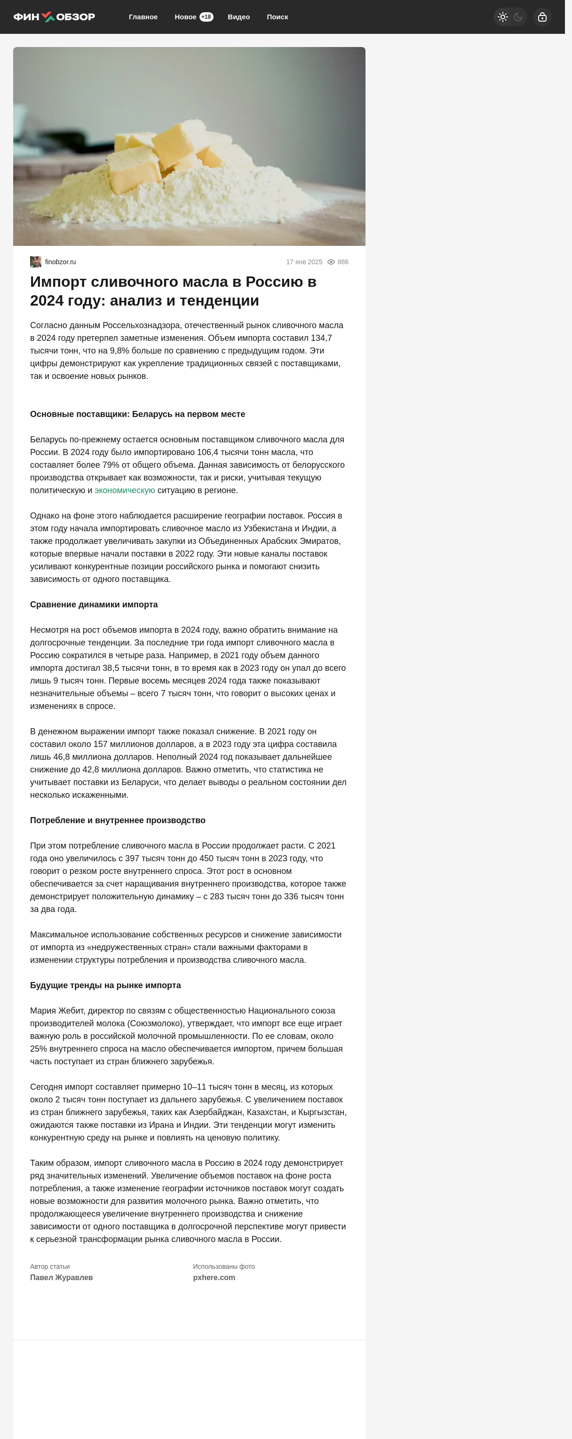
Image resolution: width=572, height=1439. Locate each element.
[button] (41, 1311)
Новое (194, 17)
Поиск (277, 17)
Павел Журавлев (61, 1278)
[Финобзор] (54, 16)
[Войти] (542, 17)
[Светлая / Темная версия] (510, 17)
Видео (239, 17)
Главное (143, 17)
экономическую (125, 490)
